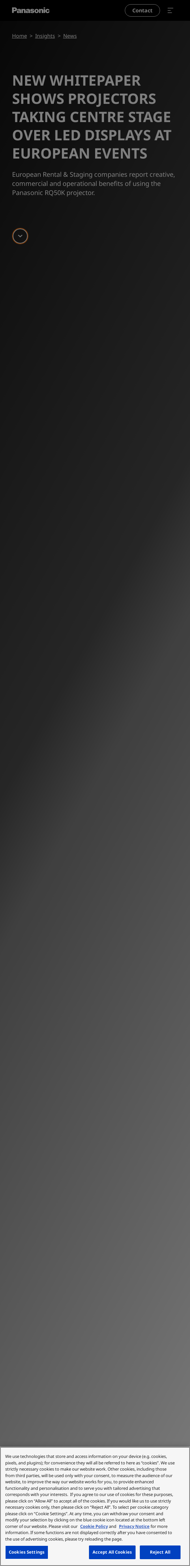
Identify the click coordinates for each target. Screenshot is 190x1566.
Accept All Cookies (112, 1552)
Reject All (160, 1552)
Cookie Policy (94, 1526)
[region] (95, 1506)
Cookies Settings (27, 1552)
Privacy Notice (134, 1526)
